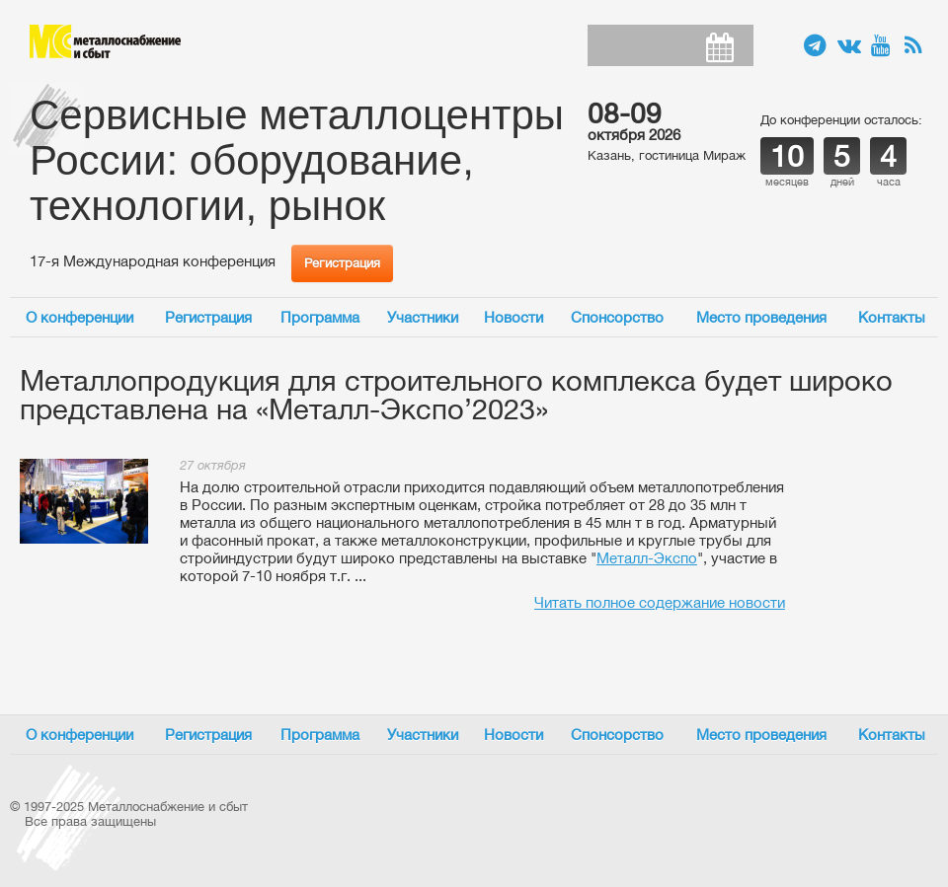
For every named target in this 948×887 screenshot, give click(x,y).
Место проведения (761, 317)
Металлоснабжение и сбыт (105, 41)
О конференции (79, 317)
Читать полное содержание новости (659, 602)
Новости (513, 317)
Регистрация (342, 263)
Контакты (891, 317)
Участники (422, 317)
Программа (319, 317)
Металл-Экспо (646, 558)
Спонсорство (617, 317)
